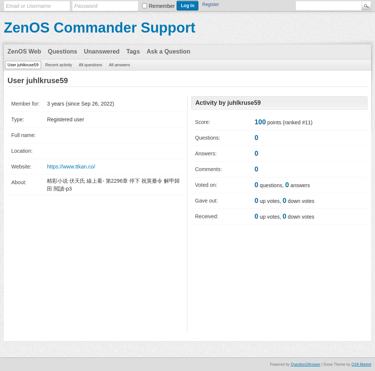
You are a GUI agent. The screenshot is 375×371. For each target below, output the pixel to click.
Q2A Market (361, 364)
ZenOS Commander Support (99, 28)
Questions (62, 51)
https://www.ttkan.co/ (71, 167)
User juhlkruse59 (23, 65)
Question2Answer (305, 364)
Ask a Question (168, 51)
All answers (119, 65)
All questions (90, 65)
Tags (133, 51)
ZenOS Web (24, 51)
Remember (162, 6)
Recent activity (58, 65)
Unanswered (102, 51)
